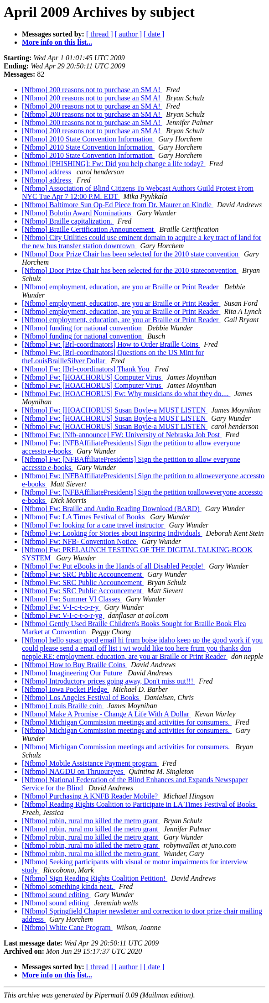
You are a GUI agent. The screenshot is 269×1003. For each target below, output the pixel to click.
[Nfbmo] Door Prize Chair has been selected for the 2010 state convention (131, 254)
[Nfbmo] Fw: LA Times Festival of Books (84, 517)
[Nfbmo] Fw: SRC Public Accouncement (83, 574)
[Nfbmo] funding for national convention (83, 328)
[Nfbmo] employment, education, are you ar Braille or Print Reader (121, 287)
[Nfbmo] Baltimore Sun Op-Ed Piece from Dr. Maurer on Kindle (117, 205)
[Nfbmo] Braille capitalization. (68, 221)
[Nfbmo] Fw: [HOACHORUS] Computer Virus (92, 377)
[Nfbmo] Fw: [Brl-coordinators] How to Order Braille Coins (111, 344)
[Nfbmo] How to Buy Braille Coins (74, 665)
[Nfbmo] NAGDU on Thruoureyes (73, 771)
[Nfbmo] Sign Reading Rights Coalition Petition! (94, 878)
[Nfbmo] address (47, 172)
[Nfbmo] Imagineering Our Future (73, 673)
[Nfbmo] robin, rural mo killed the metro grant (91, 821)
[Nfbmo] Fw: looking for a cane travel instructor (94, 525)
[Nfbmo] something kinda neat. (68, 886)
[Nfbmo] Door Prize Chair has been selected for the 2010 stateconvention (130, 270)
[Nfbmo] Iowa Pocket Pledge (65, 689)
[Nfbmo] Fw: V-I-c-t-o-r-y (61, 607)
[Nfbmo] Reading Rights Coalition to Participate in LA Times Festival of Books (139, 804)
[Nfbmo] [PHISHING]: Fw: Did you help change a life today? (114, 163)
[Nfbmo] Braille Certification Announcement (88, 229)
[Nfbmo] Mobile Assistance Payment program (90, 763)
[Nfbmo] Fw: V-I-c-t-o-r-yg (63, 615)
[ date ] (154, 34)
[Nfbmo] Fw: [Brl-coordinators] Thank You (86, 369)
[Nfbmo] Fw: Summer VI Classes (72, 599)
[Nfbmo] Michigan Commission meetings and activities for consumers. (127, 722)
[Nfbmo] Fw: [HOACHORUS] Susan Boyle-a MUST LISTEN (114, 410)
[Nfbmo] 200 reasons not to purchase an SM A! (92, 90)
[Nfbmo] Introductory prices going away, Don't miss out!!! (108, 681)
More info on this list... (57, 42)
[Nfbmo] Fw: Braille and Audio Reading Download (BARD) (112, 508)
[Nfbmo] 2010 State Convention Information (88, 139)
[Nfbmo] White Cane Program (67, 927)
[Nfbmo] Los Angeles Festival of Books (81, 697)
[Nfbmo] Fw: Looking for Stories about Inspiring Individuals (112, 533)
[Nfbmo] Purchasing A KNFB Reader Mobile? (91, 796)
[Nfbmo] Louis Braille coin (63, 706)
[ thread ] (99, 34)
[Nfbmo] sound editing (56, 895)
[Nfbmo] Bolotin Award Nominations (77, 213)
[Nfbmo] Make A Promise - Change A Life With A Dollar (106, 714)
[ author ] (128, 34)
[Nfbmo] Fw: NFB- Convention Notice (80, 541)
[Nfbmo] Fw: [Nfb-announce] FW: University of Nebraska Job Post (122, 435)
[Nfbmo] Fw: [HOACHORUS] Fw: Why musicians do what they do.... (126, 393)
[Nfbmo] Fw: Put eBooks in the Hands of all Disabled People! (113, 566)
